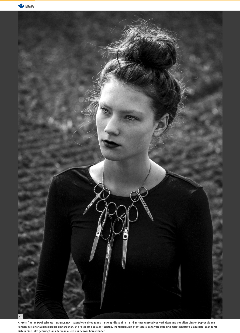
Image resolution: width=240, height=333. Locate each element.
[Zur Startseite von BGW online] (26, 6)
